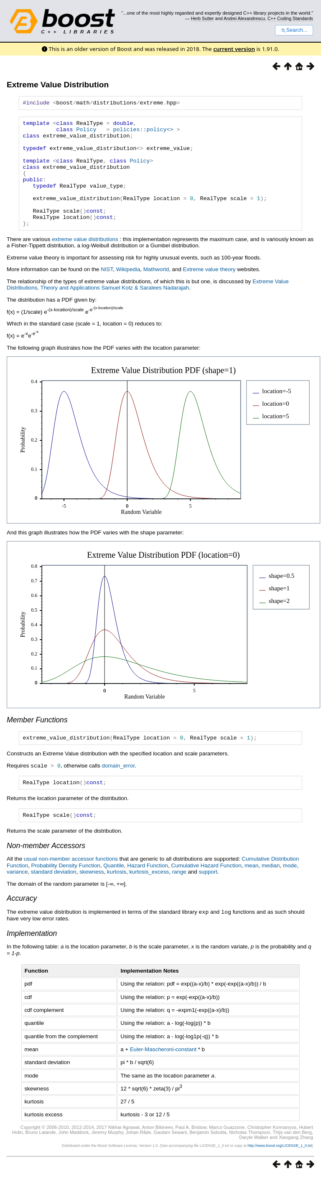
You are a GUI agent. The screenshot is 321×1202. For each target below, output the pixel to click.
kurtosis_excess (149, 898)
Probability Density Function (65, 891)
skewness (91, 898)
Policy (86, 133)
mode (290, 891)
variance (17, 898)
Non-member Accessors (46, 871)
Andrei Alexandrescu (244, 18)
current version (234, 49)
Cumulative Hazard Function (206, 891)
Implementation (32, 959)
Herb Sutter (202, 18)
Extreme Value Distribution (58, 84)
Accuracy (22, 924)
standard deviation (53, 898)
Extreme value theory (209, 292)
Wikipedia (128, 292)
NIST (107, 292)
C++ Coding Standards (290, 18)
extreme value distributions (85, 262)
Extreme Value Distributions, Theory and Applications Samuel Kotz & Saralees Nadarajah (148, 307)
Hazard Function (147, 891)
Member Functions (37, 742)
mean (251, 891)
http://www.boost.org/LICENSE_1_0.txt (279, 1171)
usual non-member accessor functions (71, 885)
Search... (294, 30)
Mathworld (156, 292)
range (179, 898)
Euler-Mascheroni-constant (163, 1075)
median (271, 891)
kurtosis (116, 898)
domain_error (118, 789)
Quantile (113, 891)
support (208, 898)
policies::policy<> (143, 133)
